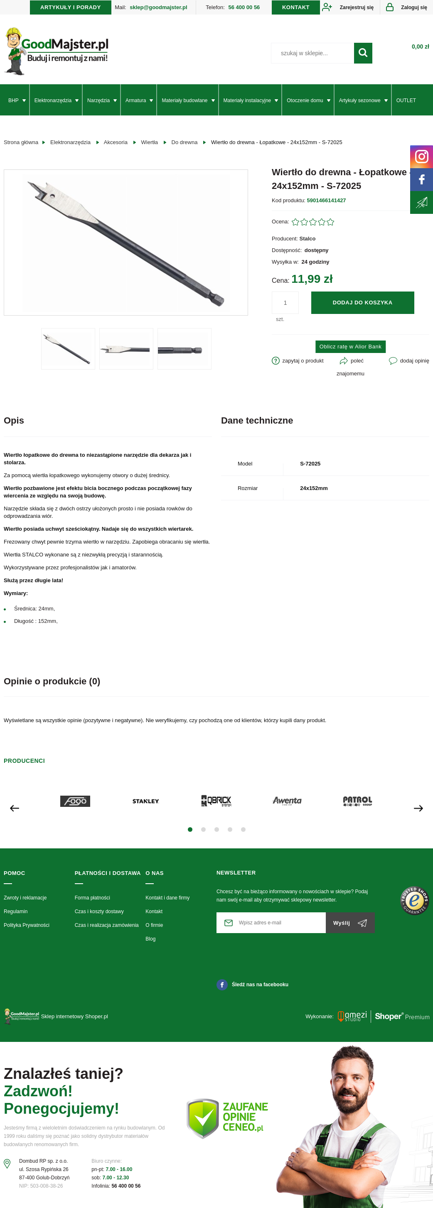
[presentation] (14, 807)
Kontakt (153, 911)
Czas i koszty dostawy (99, 911)
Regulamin (15, 911)
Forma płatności (92, 898)
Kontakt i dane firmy (167, 898)
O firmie (154, 925)
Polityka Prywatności (26, 925)
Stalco (308, 238)
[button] (190, 829)
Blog (150, 939)
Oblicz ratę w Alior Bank (350, 346)
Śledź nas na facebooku (252, 984)
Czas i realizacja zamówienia (107, 925)
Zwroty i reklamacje (25, 898)
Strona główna (21, 142)
